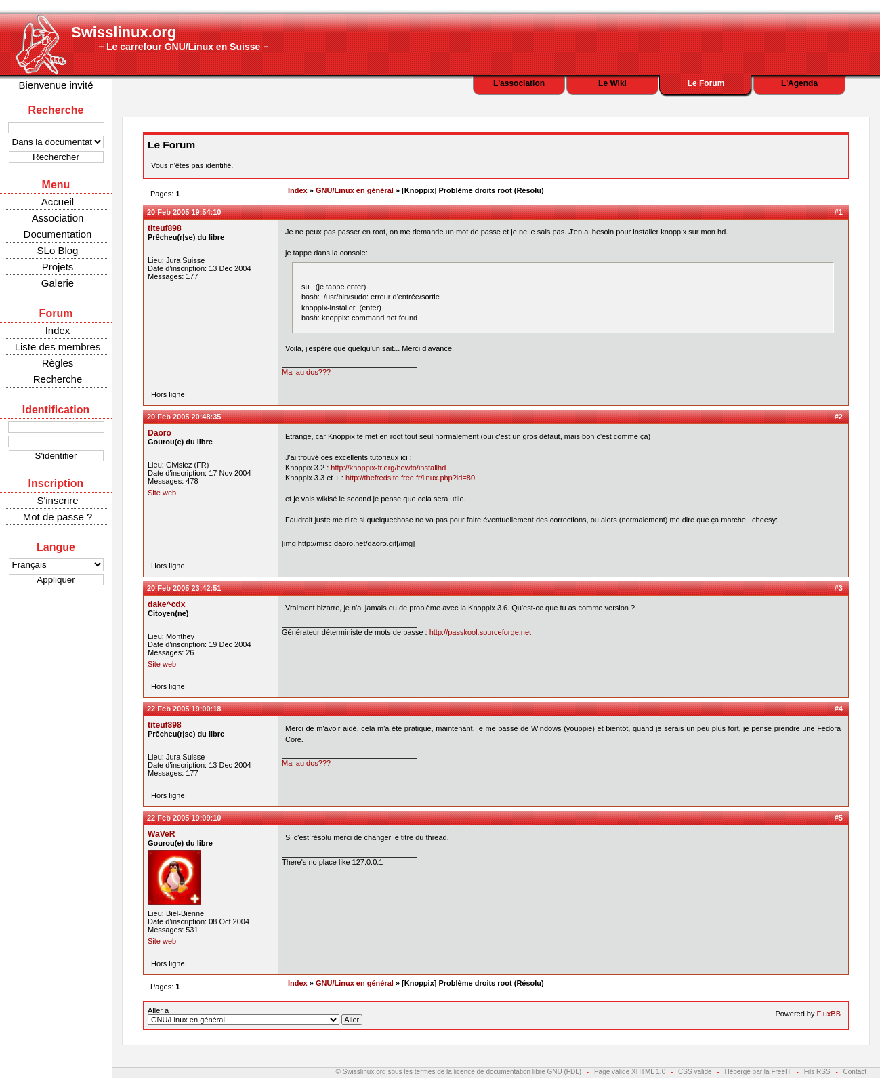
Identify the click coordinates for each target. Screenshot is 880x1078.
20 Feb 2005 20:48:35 (184, 417)
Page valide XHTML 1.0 (629, 1071)
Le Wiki (612, 83)
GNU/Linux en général (355, 190)
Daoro (159, 433)
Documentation (58, 234)
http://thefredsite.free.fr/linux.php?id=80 (410, 478)
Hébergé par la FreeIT (757, 1071)
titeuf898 (165, 228)
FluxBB (829, 1014)
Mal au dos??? (306, 372)
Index (57, 330)
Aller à (255, 1015)
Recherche (58, 379)
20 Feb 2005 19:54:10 (184, 212)
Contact (854, 1071)
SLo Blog (58, 250)
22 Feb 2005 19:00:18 (184, 709)
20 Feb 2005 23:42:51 (184, 588)
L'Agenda (799, 83)
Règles (58, 363)
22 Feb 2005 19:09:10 (184, 818)
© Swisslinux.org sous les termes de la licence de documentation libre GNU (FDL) (459, 1071)
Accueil (57, 201)
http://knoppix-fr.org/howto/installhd (388, 467)
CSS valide (694, 1071)
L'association (519, 83)
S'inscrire (57, 500)
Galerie (57, 283)
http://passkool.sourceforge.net (480, 632)
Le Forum (706, 83)
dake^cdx (166, 604)
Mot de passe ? (58, 516)
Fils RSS (817, 1071)
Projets (58, 266)
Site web (162, 493)
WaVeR (161, 834)
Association (58, 218)
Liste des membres (58, 346)
